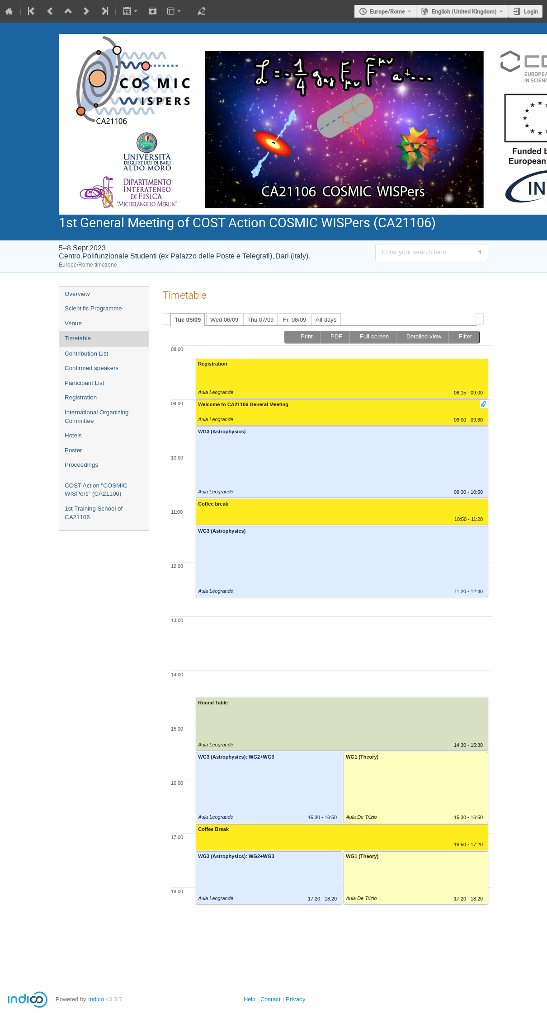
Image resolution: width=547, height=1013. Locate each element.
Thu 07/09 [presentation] (260, 320)
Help (249, 999)
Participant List (84, 383)
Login (531, 11)
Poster (73, 450)
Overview (77, 294)
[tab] (187, 319)
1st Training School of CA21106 (94, 513)
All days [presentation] (326, 320)
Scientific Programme (93, 308)
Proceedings (81, 464)
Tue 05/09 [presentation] (187, 319)
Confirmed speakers (91, 368)
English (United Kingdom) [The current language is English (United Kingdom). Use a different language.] (464, 11)
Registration (81, 397)
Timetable (78, 338)
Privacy (296, 999)
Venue (73, 323)
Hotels (73, 435)
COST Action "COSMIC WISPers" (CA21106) (96, 489)
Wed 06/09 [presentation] (224, 320)
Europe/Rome (387, 11)
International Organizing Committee (97, 416)
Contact (270, 999)
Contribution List (86, 353)
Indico (96, 999)
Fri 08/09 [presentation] (294, 320)
